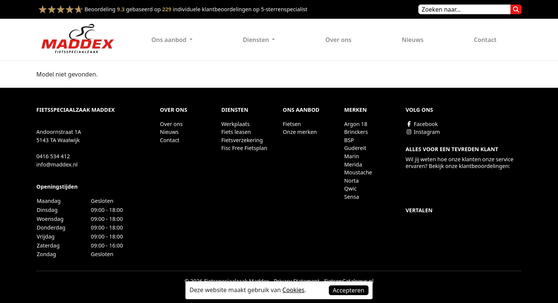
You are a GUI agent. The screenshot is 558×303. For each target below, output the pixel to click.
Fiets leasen (236, 131)
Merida (353, 164)
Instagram (423, 131)
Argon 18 (355, 124)
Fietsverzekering (242, 140)
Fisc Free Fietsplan (244, 148)
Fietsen (292, 124)
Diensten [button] (256, 40)
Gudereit (355, 148)
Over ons (338, 40)
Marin (351, 156)
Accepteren (348, 290)
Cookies (293, 290)
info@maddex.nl (57, 164)
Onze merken (300, 131)
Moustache (358, 172)
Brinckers (356, 131)
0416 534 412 (53, 156)
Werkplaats (235, 124)
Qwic (350, 188)
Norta (351, 180)
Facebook (422, 124)
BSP (349, 140)
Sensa (351, 196)
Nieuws (413, 40)
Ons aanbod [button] (169, 40)
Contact (485, 40)
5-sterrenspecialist (284, 9)
